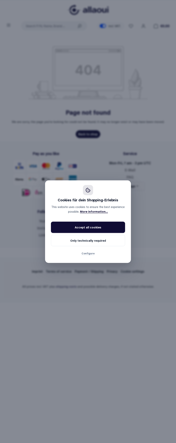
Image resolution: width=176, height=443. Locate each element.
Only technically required (88, 240)
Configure (88, 253)
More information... (94, 211)
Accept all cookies (88, 227)
